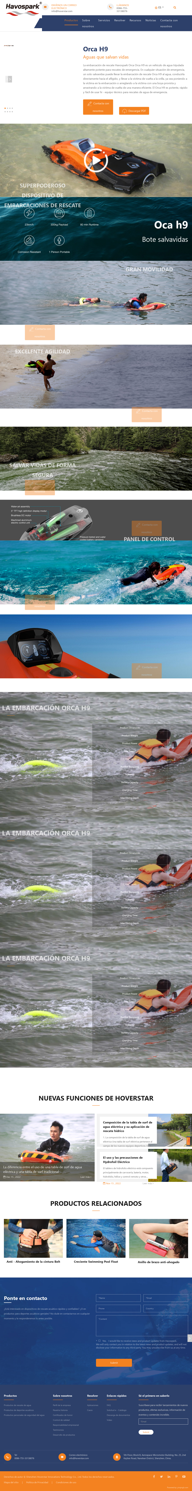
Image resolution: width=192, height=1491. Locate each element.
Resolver (119, 20)
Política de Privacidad (37, 1482)
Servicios (104, 20)
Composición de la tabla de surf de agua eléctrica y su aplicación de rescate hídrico (127, 1126)
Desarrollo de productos (64, 1434)
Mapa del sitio (11, 1482)
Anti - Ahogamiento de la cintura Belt (33, 1261)
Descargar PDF (134, 111)
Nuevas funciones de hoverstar (96, 1098)
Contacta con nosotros (169, 23)
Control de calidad (61, 1420)
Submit (114, 1362)
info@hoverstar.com (61, 11)
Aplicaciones (92, 1405)
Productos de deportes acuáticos (19, 1410)
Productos (71, 20)
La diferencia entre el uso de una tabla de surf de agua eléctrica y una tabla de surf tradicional (42, 1169)
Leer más (85, 1176)
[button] (27, 111)
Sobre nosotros (88, 23)
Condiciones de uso (66, 1482)
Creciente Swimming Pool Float (96, 1261)
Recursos (135, 20)
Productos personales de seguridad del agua (24, 1415)
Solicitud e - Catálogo (116, 1410)
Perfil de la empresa (62, 1405)
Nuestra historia (60, 1410)
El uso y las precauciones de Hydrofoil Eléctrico (123, 1159)
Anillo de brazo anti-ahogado (158, 1262)
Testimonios (58, 1429)
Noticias (151, 20)
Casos (90, 1410)
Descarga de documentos (118, 1415)
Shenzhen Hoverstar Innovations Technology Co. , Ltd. (54, 1476)
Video (109, 1420)
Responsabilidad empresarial (66, 1424)
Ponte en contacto (25, 1297)
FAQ (109, 1405)
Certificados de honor (63, 1415)
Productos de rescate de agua (17, 1405)
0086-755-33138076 (122, 9)
